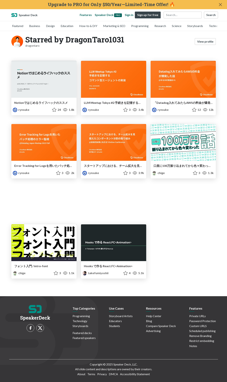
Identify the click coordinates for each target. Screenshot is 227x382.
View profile (205, 41)
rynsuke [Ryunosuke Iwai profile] (21, 109)
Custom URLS (198, 326)
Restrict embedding (201, 340)
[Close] (220, 4)
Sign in (129, 15)
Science (176, 26)
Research (160, 26)
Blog (149, 321)
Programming (140, 26)
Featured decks (82, 333)
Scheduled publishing (202, 331)
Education (67, 26)
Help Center (153, 316)
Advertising (153, 331)
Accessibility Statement (135, 374)
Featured (17, 26)
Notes (193, 346)
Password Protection (202, 321)
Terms (91, 374)
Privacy (102, 374)
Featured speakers (84, 338)
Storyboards (195, 26)
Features (86, 15)
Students (114, 326)
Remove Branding (200, 336)
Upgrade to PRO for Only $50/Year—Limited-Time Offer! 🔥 (111, 4)
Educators (115, 321)
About (81, 374)
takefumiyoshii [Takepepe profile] (95, 273)
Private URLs (197, 316)
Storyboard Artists (121, 316)
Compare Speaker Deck (161, 326)
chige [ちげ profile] (158, 173)
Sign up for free (147, 15)
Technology (216, 26)
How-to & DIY (88, 26)
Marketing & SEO (114, 26)
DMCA (113, 374)
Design (50, 26)
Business (34, 26)
